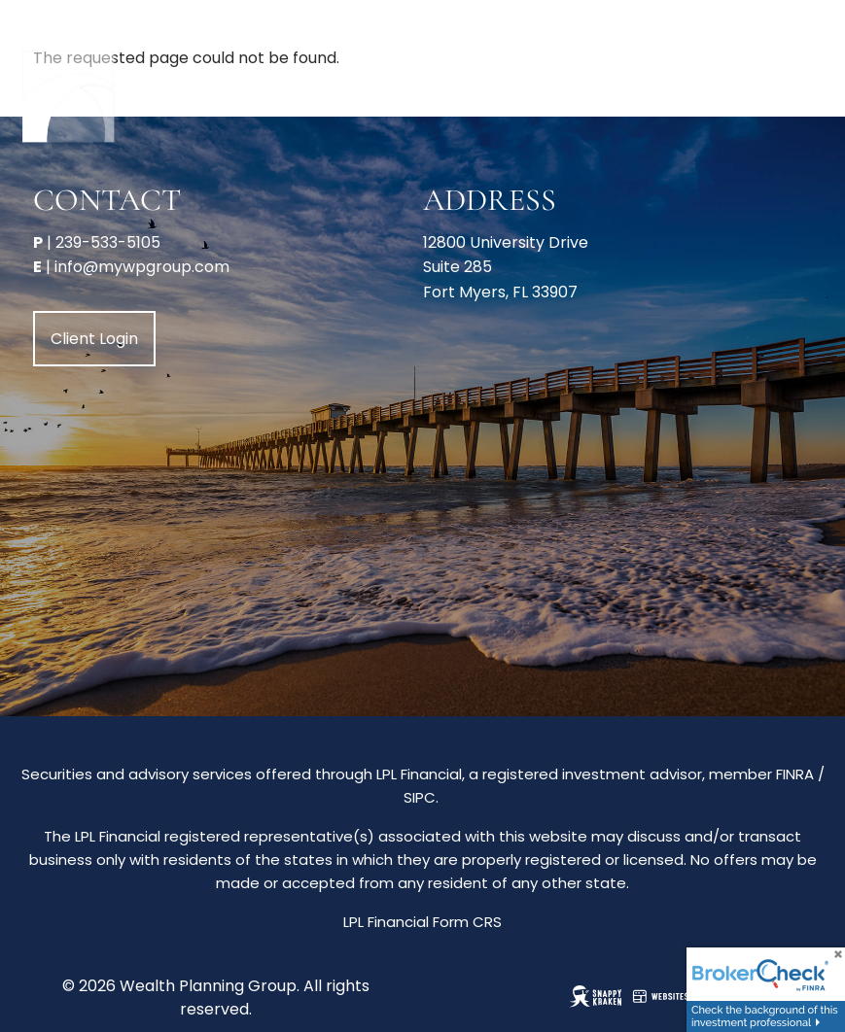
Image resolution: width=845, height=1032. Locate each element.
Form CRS (467, 922)
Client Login (94, 338)
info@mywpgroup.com (141, 267)
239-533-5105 (107, 242)
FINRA (795, 774)
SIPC (420, 797)
